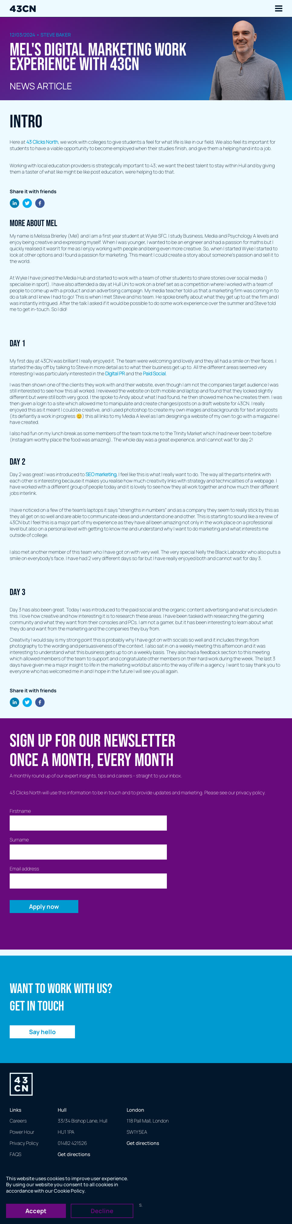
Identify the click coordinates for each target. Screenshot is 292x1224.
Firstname (20, 811)
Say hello (42, 1032)
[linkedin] (14, 204)
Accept (36, 1211)
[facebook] (40, 204)
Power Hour (22, 1132)
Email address (24, 869)
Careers (18, 1120)
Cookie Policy (69, 1190)
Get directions (74, 1154)
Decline (102, 1211)
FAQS (15, 1154)
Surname (19, 840)
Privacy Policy (24, 1143)
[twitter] (27, 204)
